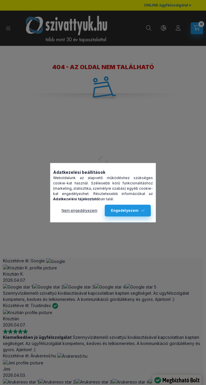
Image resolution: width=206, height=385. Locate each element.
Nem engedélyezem (79, 210)
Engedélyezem (125, 210)
